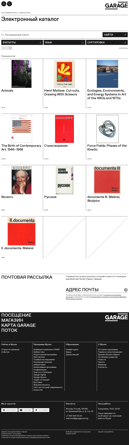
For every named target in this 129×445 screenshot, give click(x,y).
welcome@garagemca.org (77, 418)
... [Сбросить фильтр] (7, 48)
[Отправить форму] (126, 290)
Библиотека (25, 13)
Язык (64, 42)
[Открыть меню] (3, 3)
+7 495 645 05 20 (74, 416)
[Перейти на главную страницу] (116, 5)
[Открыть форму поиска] (9, 3)
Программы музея (9, 13)
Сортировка (106, 42)
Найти (115, 34)
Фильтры (22, 42)
